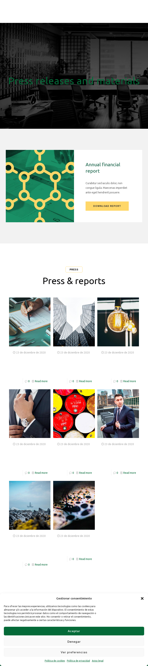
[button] (142, 598)
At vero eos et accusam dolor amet (29, 364)
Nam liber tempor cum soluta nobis (26, 456)
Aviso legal (97, 660)
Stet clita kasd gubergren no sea (72, 364)
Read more (41, 381)
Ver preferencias (74, 652)
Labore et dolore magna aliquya (116, 456)
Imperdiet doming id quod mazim (70, 456)
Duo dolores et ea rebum (73, 545)
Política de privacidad (78, 660)
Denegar (74, 641)
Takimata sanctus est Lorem (25, 547)
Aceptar (74, 631)
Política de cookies (55, 660)
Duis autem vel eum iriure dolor (117, 364)
